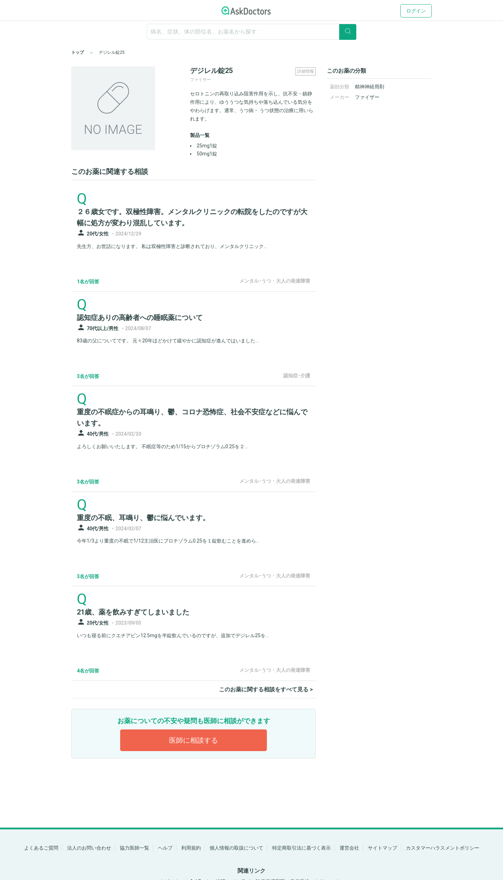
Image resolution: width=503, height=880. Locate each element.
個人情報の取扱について (236, 848)
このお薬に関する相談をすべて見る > (266, 689)
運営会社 (349, 848)
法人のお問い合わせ (89, 848)
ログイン (416, 11)
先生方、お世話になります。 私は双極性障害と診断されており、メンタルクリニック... (172, 246)
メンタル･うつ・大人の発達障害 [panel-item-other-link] (274, 281)
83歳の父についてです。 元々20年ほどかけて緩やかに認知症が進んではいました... (167, 340)
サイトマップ (382, 848)
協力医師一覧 (134, 848)
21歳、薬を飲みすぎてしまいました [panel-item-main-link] (133, 612)
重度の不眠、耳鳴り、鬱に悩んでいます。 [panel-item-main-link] (143, 518)
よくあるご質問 (41, 848)
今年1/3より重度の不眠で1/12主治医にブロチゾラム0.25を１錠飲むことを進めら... (168, 541)
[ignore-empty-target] (251, 31)
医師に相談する (193, 740)
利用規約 (191, 848)
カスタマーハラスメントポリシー (442, 848)
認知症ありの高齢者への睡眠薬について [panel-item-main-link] (140, 317)
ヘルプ (165, 848)
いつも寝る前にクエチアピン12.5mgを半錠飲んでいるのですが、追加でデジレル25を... (173, 635)
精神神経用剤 (369, 86)
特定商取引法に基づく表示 (301, 848)
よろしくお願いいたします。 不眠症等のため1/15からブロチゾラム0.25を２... (162, 446)
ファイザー (367, 97)
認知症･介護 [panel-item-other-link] (296, 375)
